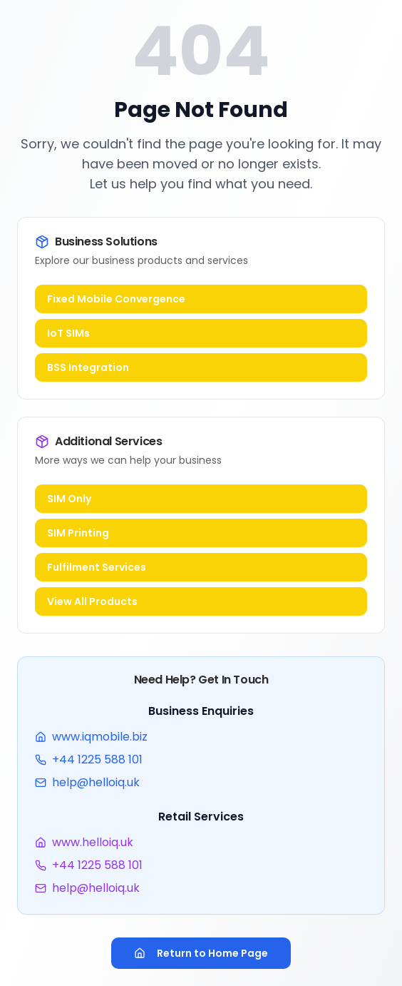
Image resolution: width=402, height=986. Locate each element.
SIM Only (69, 499)
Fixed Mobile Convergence (116, 299)
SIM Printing (78, 533)
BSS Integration (88, 367)
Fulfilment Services (96, 567)
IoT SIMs (68, 333)
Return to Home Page (201, 953)
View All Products (92, 601)
